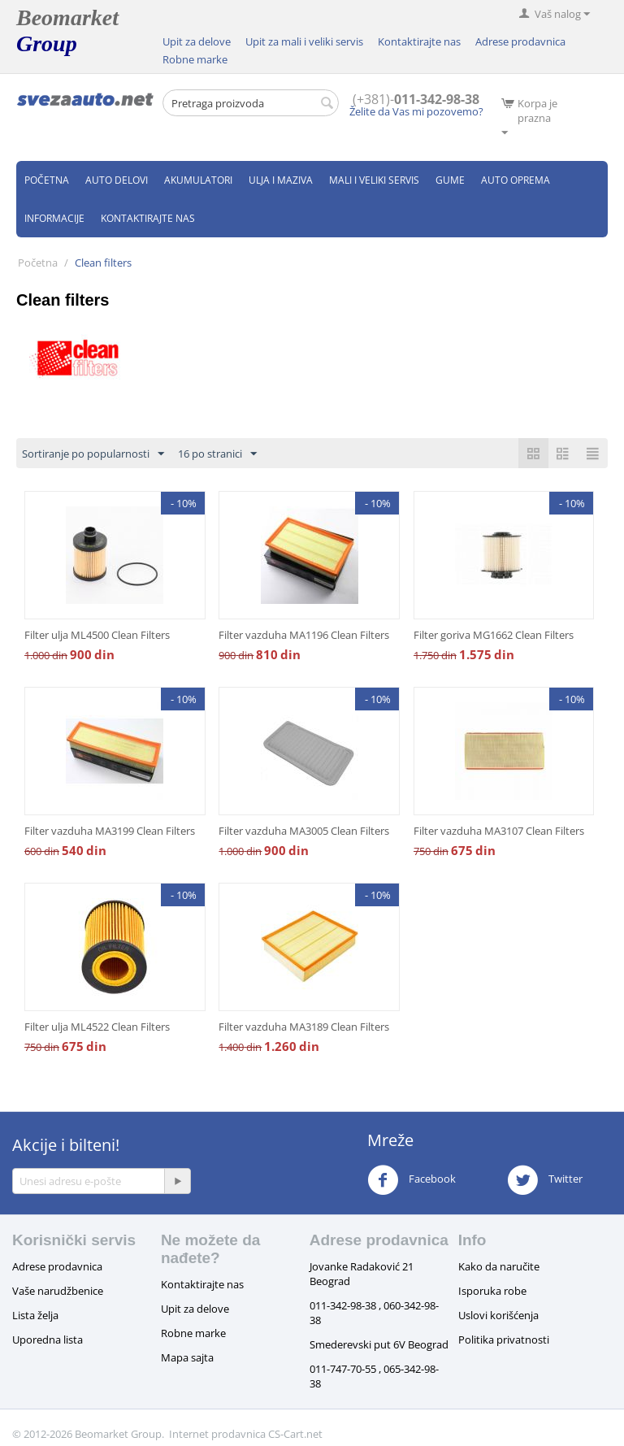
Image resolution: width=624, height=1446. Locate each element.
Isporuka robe (492, 1290)
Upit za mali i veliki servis (304, 41)
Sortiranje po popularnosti (93, 454)
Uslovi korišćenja (498, 1315)
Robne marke (195, 59)
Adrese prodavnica (520, 41)
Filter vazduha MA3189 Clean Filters (304, 1026)
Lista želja (35, 1315)
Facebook (411, 1180)
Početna (46, 180)
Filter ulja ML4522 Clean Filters (97, 1026)
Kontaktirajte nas (419, 41)
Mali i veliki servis (374, 180)
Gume (450, 180)
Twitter (545, 1180)
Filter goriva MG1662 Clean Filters (494, 634)
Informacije (54, 218)
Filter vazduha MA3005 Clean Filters (304, 830)
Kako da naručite (499, 1266)
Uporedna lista (47, 1339)
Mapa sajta (187, 1357)
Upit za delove (196, 41)
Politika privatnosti (503, 1339)
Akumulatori (198, 180)
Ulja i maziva (281, 180)
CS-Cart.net (295, 1433)
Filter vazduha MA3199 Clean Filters (109, 830)
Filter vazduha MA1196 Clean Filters (304, 634)
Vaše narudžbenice (57, 1290)
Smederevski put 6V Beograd (379, 1344)
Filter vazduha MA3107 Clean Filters (499, 830)
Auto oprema (515, 180)
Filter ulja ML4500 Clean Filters (97, 634)
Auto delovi (116, 180)
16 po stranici (217, 454)
